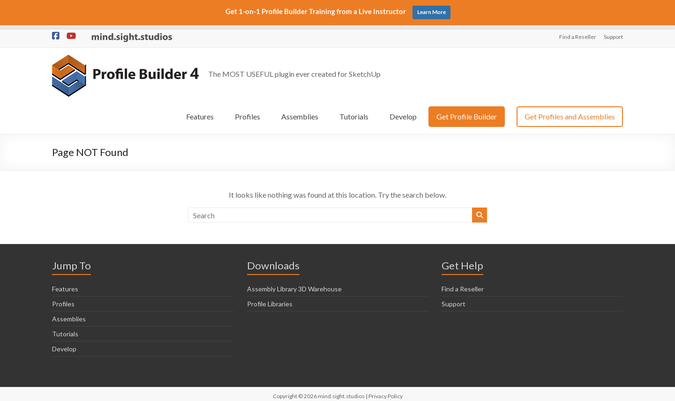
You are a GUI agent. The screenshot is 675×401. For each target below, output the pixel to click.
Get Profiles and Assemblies (570, 112)
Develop (403, 112)
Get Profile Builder (466, 112)
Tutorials (353, 112)
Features (200, 112)
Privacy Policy (385, 391)
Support (613, 32)
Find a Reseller (577, 32)
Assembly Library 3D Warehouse (294, 285)
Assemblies (299, 112)
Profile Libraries (269, 300)
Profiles (247, 112)
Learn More (431, 11)
